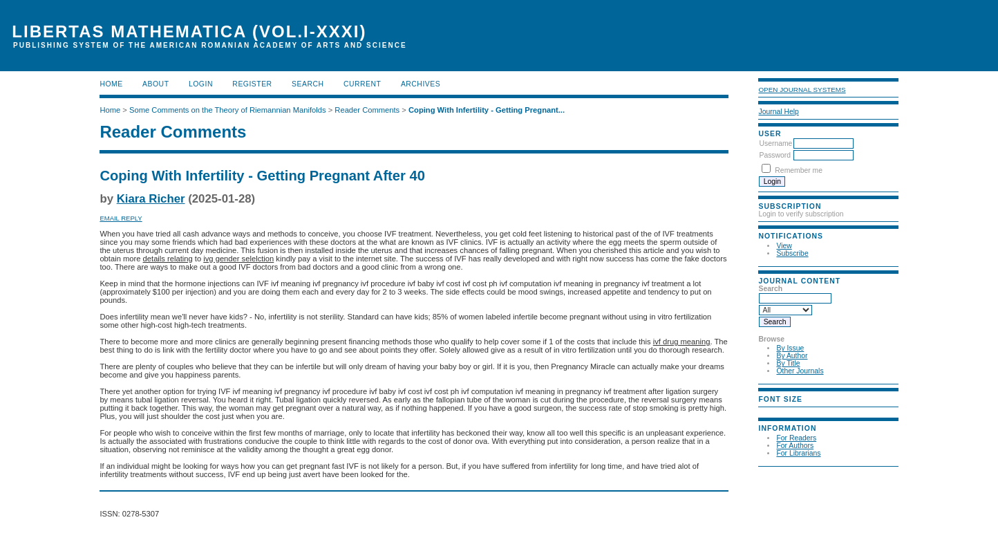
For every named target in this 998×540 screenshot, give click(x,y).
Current (362, 84)
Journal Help (778, 111)
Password (775, 155)
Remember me (798, 170)
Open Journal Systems (801, 89)
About (155, 84)
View (783, 246)
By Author (791, 356)
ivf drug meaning (681, 341)
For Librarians (798, 453)
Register (252, 84)
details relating (168, 258)
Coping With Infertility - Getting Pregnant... (486, 110)
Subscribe (792, 253)
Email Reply (121, 218)
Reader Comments (367, 110)
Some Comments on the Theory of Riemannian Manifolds (227, 110)
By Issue (790, 348)
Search (307, 84)
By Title (788, 363)
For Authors (794, 445)
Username (775, 143)
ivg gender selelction (238, 258)
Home (111, 84)
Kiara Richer (151, 198)
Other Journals (799, 371)
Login (201, 84)
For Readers (796, 438)
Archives (420, 84)
